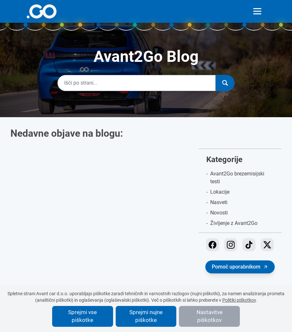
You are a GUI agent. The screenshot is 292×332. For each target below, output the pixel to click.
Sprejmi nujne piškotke (146, 316)
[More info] (41, 11)
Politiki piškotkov (239, 300)
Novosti (219, 213)
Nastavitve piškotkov (210, 316)
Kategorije (224, 159)
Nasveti (218, 202)
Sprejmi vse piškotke (82, 316)
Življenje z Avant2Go (233, 223)
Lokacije (219, 192)
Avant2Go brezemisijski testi (237, 178)
